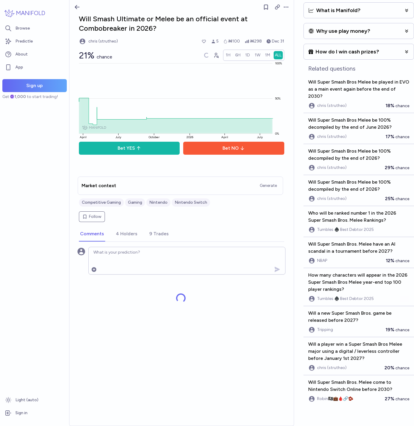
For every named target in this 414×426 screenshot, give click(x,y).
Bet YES (129, 148)
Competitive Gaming (101, 202)
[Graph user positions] (216, 55)
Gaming (135, 202)
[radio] (228, 55)
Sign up (34, 85)
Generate (268, 185)
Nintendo (158, 202)
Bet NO (234, 148)
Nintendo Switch (191, 202)
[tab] (92, 234)
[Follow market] (266, 7)
